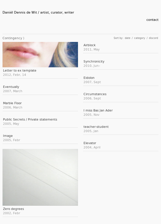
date (127, 38)
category (139, 38)
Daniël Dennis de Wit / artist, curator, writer (38, 12)
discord (153, 38)
